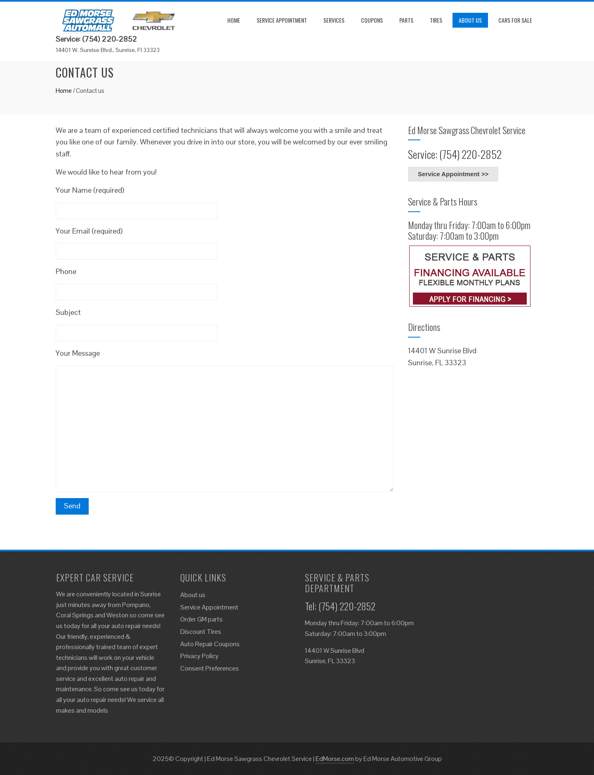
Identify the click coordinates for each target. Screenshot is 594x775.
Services (333, 20)
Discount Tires (200, 631)
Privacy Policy (199, 656)
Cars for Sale (515, 20)
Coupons (372, 20)
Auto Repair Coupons (210, 644)
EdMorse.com (335, 758)
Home (233, 20)
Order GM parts (201, 619)
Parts (406, 20)
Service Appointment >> (453, 173)
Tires (436, 20)
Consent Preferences (209, 668)
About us (470, 20)
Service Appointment (282, 20)
